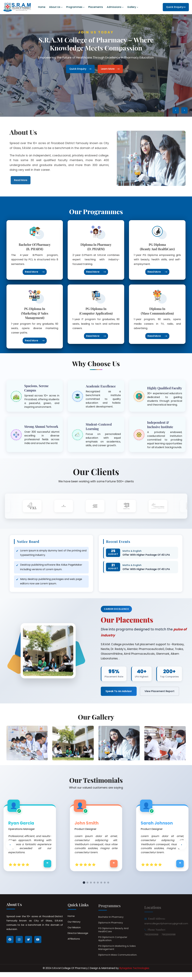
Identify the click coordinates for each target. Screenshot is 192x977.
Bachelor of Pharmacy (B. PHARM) (35, 246)
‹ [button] (10, 847)
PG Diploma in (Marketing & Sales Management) (34, 313)
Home (41, 7)
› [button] (181, 847)
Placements (95, 7)
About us (54, 7)
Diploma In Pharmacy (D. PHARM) (96, 246)
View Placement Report (160, 691)
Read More (34, 272)
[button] (176, 110)
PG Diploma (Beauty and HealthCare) (157, 246)
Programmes (74, 7)
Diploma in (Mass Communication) (157, 311)
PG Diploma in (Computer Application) (96, 311)
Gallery (131, 7)
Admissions (114, 7)
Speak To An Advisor (119, 691)
